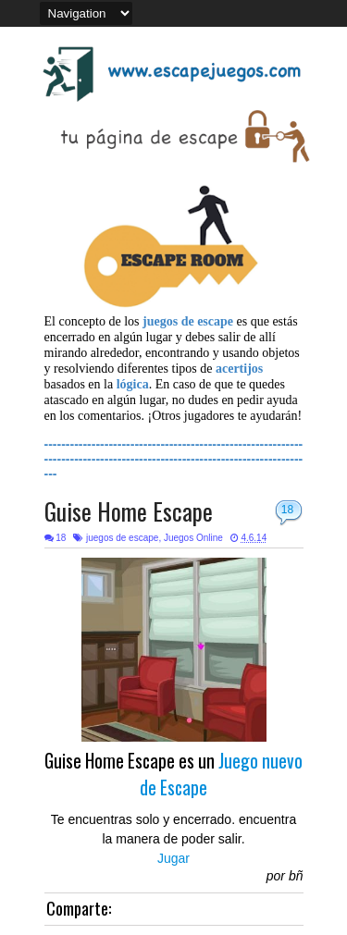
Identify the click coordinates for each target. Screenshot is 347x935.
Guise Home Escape (128, 511)
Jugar (173, 858)
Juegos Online (193, 538)
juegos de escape (122, 538)
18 (287, 509)
